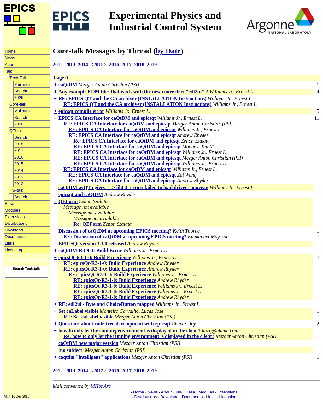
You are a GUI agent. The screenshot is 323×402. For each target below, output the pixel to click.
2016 (18, 157)
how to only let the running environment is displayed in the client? (129, 330)
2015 (18, 163)
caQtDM (67, 84)
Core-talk (17, 104)
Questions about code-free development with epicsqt (114, 323)
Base (9, 203)
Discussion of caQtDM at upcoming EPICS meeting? (115, 231)
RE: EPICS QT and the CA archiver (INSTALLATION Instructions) (132, 98)
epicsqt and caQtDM (80, 194)
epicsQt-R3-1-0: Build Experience (94, 257)
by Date (168, 51)
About (10, 64)
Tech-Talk (18, 77)
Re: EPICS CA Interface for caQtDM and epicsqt (126, 140)
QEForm (68, 201)
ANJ (7, 396)
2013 (18, 177)
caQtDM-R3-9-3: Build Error (90, 250)
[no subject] (71, 350)
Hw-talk (16, 190)
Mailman (22, 84)
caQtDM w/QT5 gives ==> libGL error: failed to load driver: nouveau (133, 187)
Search (20, 91)
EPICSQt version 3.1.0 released (92, 243)
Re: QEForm (87, 224)
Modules (12, 210)
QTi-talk (16, 130)
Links (9, 243)
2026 (18, 97)
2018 (18, 144)
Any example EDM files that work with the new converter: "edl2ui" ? (133, 91)
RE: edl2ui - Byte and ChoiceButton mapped (106, 304)
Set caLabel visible (78, 311)
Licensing (13, 250)
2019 (152, 64)
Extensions (15, 216)
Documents (15, 236)
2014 (18, 170)
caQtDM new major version (88, 343)
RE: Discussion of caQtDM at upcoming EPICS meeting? (125, 236)
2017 (18, 150)
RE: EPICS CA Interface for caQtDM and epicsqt (117, 123)
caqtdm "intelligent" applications (94, 357)
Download (14, 230)
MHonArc (100, 386)
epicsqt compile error (81, 111)
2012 (18, 183)
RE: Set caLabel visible (88, 316)
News (10, 57)
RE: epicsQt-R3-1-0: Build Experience (104, 263)
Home (10, 51)
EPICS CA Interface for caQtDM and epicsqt (107, 118)
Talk (8, 71)
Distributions (16, 223)
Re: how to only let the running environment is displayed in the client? (138, 336)
